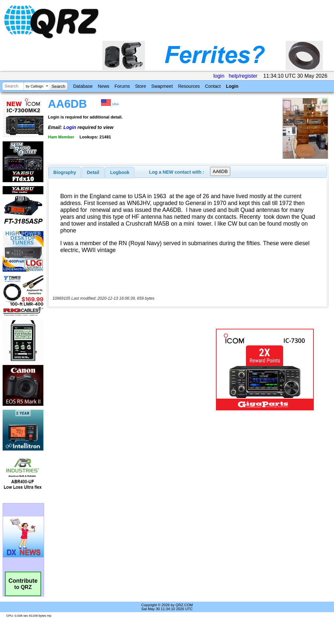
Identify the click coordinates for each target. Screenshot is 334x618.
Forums (122, 86)
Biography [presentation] (64, 172)
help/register (243, 76)
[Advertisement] (129, 369)
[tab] (65, 172)
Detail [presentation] (93, 172)
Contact (212, 86)
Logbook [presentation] (119, 172)
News (103, 86)
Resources (189, 86)
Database (83, 86)
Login (232, 86)
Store (140, 86)
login (218, 76)
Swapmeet (162, 86)
